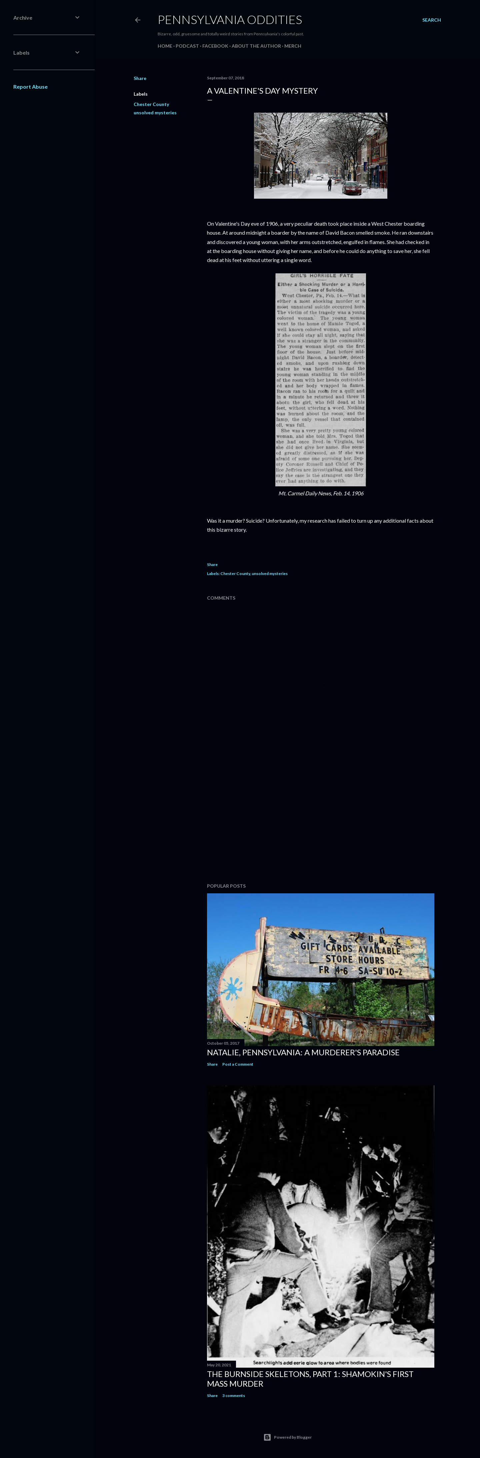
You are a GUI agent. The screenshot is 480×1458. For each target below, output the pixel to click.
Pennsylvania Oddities (230, 19)
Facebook (215, 46)
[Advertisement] (320, 819)
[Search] (431, 20)
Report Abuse (30, 86)
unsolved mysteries (155, 112)
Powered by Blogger (287, 1437)
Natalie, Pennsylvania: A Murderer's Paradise (303, 1052)
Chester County (151, 104)
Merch (292, 46)
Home (165, 46)
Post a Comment (237, 1064)
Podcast (187, 46)
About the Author (256, 46)
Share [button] (140, 78)
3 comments (233, 1395)
